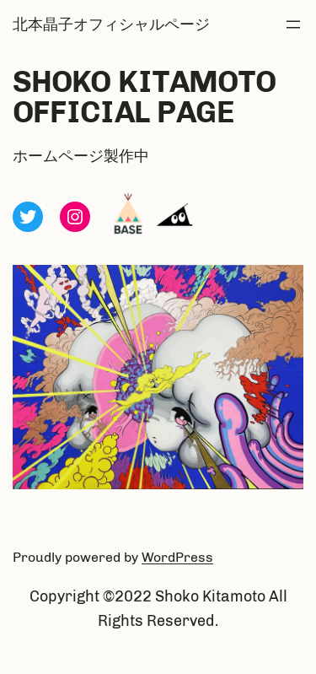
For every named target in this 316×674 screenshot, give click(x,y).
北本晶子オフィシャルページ (111, 24)
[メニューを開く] (293, 24)
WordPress (177, 557)
